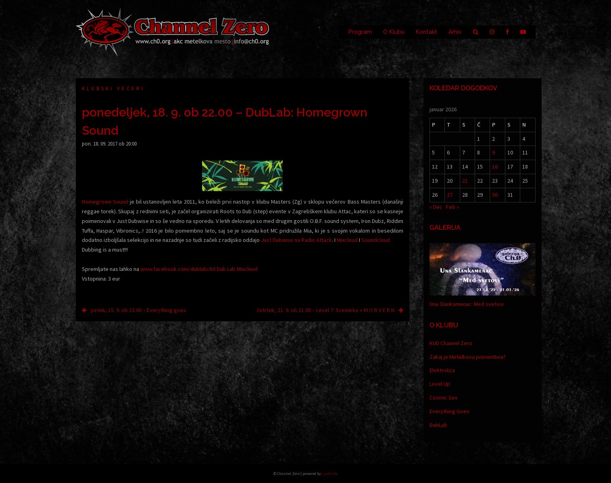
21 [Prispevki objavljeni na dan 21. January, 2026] (465, 180)
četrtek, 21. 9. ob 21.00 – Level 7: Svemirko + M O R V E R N (325, 310)
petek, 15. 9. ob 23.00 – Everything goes (138, 310)
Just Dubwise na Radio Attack (296, 240)
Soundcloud (375, 240)
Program (360, 32)
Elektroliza (442, 370)
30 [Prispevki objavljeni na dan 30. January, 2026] (495, 194)
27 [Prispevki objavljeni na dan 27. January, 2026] (450, 194)
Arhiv (455, 32)
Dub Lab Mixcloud (237, 269)
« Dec (436, 206)
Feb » (452, 206)
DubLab (438, 425)
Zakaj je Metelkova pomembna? (468, 356)
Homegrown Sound (105, 201)
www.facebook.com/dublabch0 (177, 269)
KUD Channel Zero (451, 343)
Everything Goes (449, 411)
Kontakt (426, 32)
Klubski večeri (113, 88)
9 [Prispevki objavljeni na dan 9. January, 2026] (493, 152)
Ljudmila (330, 473)
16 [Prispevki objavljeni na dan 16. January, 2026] (495, 166)
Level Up (440, 383)
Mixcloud (347, 240)
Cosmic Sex (443, 397)
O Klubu (394, 32)
